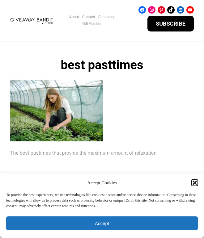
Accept (102, 223)
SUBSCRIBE (170, 23)
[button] (195, 183)
